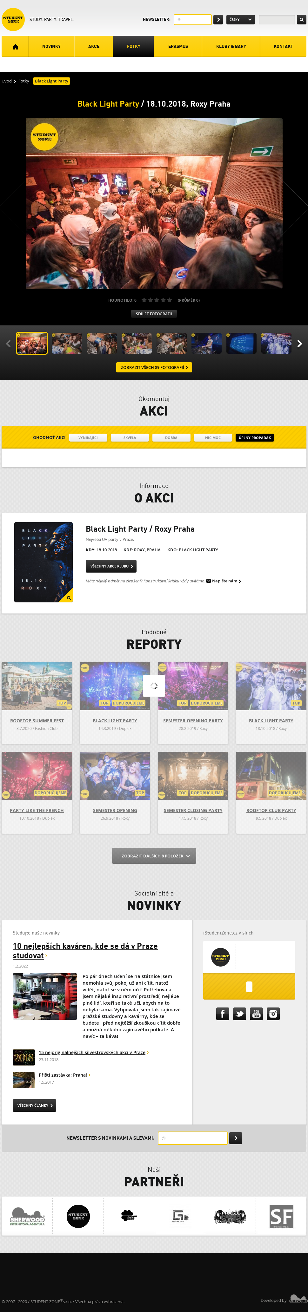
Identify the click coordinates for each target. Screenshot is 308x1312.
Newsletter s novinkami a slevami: (110, 1138)
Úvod (7, 81)
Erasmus (178, 46)
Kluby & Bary (231, 46)
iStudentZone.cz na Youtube (257, 1013)
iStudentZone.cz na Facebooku (223, 1013)
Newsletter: (157, 19)
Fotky (133, 46)
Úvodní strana (15, 46)
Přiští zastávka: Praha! (63, 1075)
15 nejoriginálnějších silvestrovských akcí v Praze (92, 1052)
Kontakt (283, 46)
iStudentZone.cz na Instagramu (274, 1013)
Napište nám (224, 581)
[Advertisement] (117, 1273)
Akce (93, 46)
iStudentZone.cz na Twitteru (240, 1013)
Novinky (51, 46)
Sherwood (298, 1298)
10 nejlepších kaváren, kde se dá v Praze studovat (85, 950)
